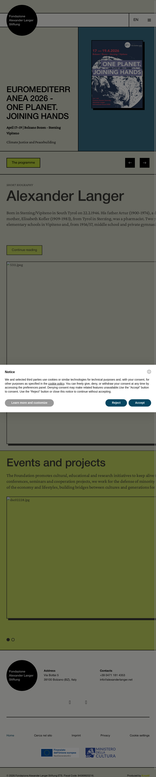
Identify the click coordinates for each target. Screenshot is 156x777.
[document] (78, 381)
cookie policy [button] (56, 383)
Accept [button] (140, 402)
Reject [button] (116, 402)
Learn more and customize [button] (29, 402)
